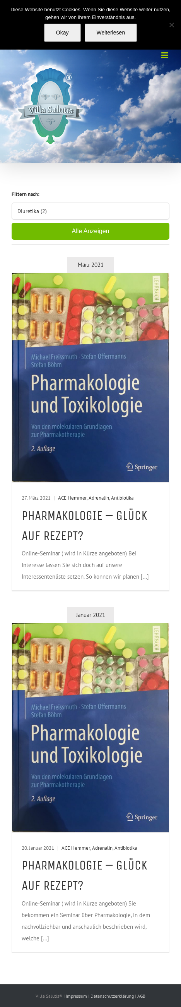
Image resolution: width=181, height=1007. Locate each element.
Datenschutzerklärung (112, 996)
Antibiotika (122, 498)
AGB (141, 996)
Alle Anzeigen (90, 231)
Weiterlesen (111, 32)
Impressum (77, 996)
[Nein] (171, 25)
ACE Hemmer (72, 498)
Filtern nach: (25, 194)
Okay (62, 32)
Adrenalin (99, 498)
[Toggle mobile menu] (165, 55)
